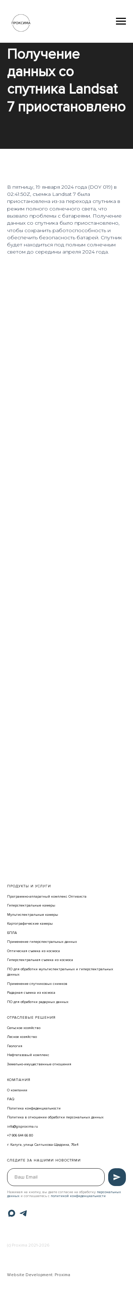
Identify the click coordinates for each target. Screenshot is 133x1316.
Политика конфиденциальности (34, 1108)
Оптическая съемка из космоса (33, 951)
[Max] (11, 1213)
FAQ (10, 1099)
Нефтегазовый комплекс (28, 1055)
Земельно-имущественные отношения (39, 1064)
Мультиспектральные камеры (32, 915)
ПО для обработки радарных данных (37, 1002)
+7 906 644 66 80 (20, 1135)
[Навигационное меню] (121, 21)
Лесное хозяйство (22, 1037)
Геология (14, 1046)
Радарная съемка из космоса (31, 993)
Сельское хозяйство (23, 1028)
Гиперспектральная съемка (30, 960)
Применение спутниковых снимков (37, 984)
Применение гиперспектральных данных (42, 942)
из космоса (64, 960)
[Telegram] (23, 1213)
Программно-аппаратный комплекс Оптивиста (47, 896)
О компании (17, 1090)
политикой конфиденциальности (78, 1196)
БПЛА (12, 933)
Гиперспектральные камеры (31, 905)
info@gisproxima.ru (22, 1126)
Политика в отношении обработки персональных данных (55, 1117)
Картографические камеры (30, 923)
